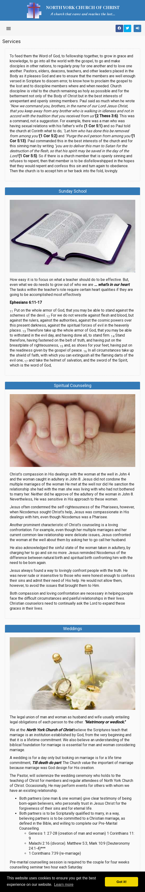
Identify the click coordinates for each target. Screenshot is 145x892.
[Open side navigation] (8, 28)
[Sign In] (137, 28)
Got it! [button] (121, 882)
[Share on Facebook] (119, 28)
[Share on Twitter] (127, 28)
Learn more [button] (64, 884)
